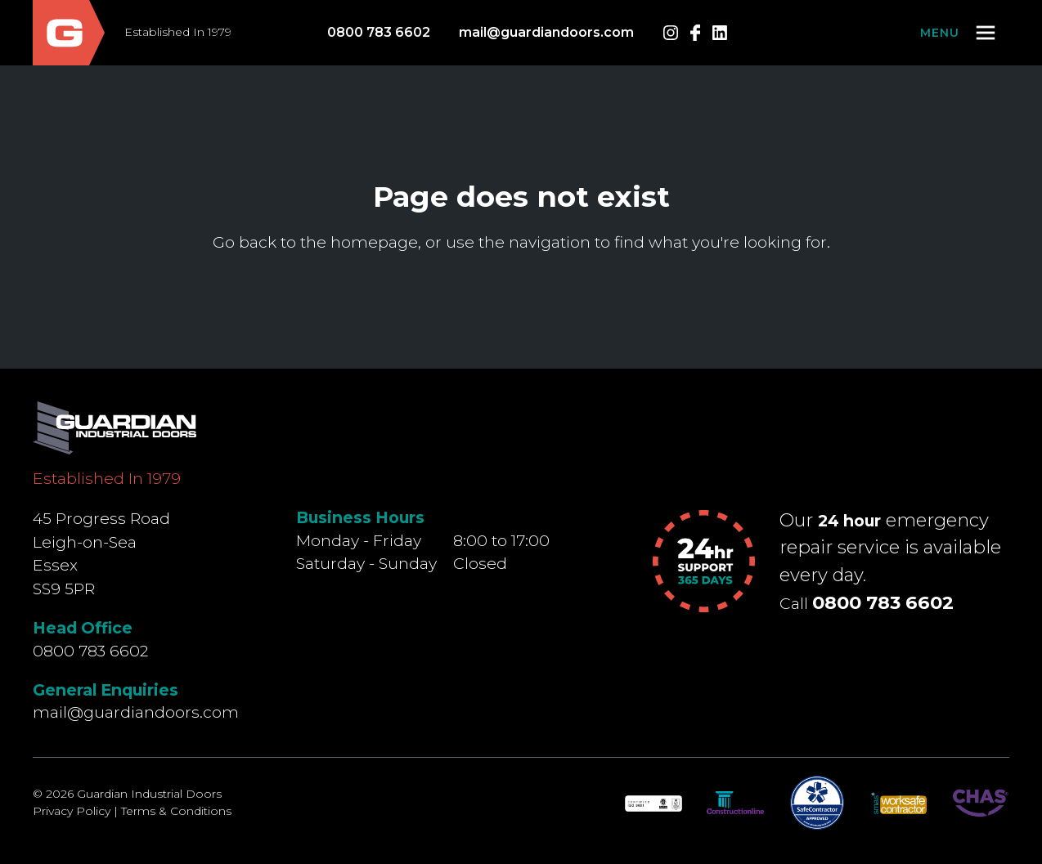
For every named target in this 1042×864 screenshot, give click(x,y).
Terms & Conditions (176, 811)
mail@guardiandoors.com (546, 32)
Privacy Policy (71, 811)
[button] (959, 32)
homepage (374, 242)
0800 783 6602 (378, 32)
